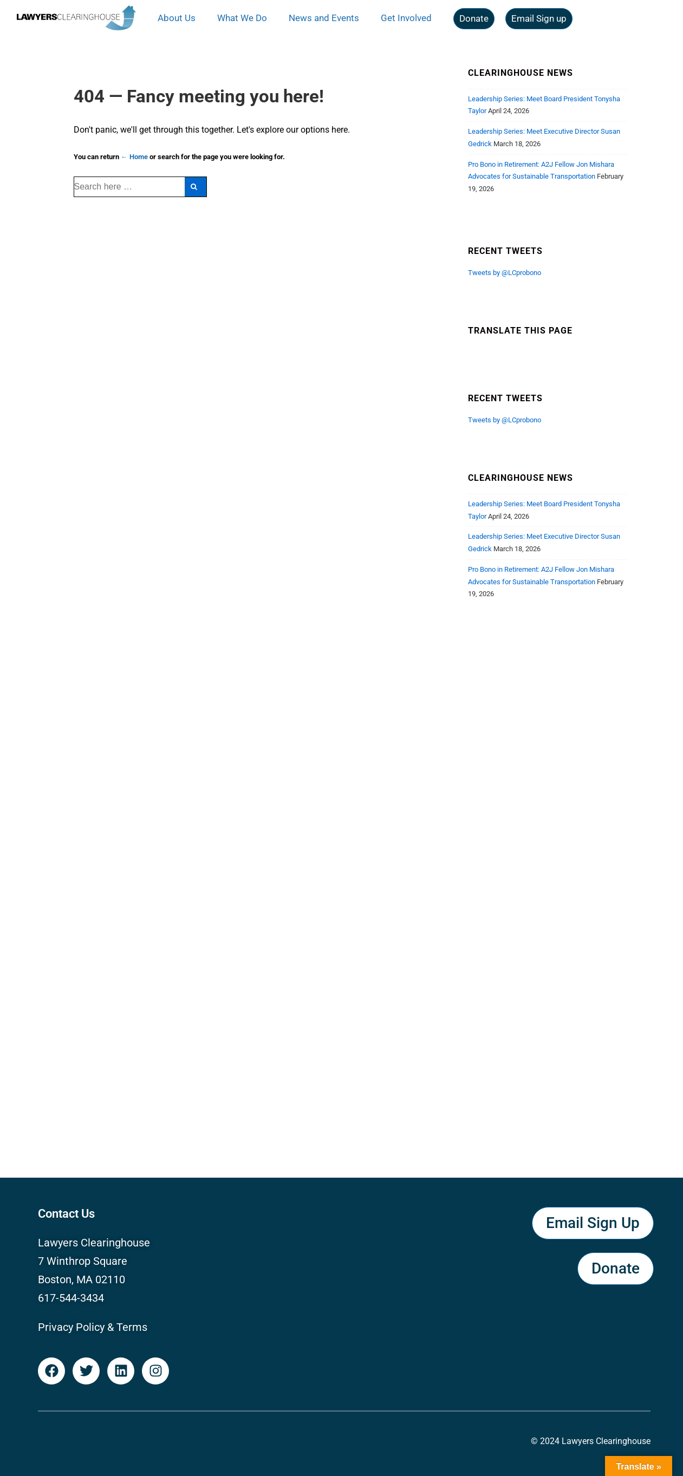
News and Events (324, 17)
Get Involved (406, 17)
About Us (177, 17)
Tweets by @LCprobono (504, 273)
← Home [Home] (134, 157)
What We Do (242, 17)
